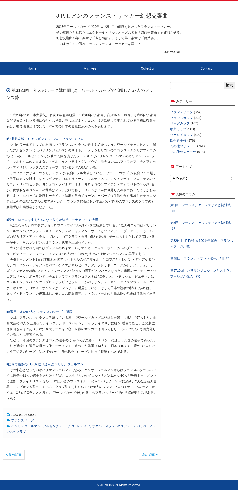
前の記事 (14, 455)
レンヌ (81, 426)
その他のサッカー (183, 146)
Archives (90, 68)
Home (32, 68)
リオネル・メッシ (102, 426)
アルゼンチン (52, 426)
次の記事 (150, 455)
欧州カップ (178, 129)
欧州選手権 (178, 140)
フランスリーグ (22, 420)
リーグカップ (180, 123)
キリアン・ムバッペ (131, 426)
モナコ (69, 426)
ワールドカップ (181, 135)
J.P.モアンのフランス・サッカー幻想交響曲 (112, 16)
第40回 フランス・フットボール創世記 (199, 258)
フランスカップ (181, 118)
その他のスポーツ (183, 152)
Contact (206, 68)
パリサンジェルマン (25, 426)
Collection (148, 68)
